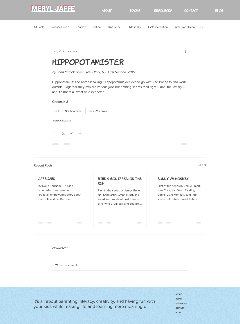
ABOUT (179, 294)
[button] (163, 8)
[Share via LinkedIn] (72, 133)
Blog (178, 312)
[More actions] (186, 51)
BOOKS (179, 298)
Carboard (46, 178)
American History (185, 26)
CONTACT (180, 308)
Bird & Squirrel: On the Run (120, 180)
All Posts (39, 26)
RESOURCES (181, 303)
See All (202, 164)
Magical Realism (62, 120)
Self (57, 110)
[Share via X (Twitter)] (63, 133)
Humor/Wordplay (97, 110)
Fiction (97, 26)
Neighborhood (73, 110)
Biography (114, 26)
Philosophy (134, 26)
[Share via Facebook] (54, 133)
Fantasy (81, 26)
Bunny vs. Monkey (173, 178)
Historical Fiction (158, 26)
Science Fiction (60, 26)
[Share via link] (81, 133)
